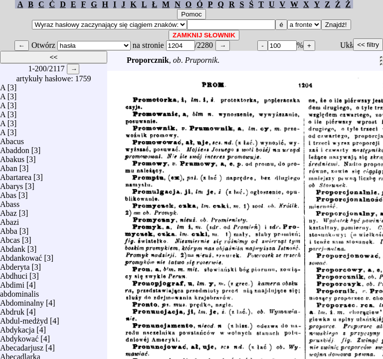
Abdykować (19, 336)
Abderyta (15, 264)
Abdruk (12, 309)
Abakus (12, 157)
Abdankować (21, 255)
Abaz (8, 210)
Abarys (11, 184)
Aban (8, 166)
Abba (8, 228)
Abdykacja (17, 327)
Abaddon (14, 148)
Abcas (10, 237)
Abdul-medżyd (24, 318)
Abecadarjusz (21, 345)
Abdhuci (13, 273)
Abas (8, 192)
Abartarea (15, 175)
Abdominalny (22, 300)
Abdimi (12, 282)
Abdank (12, 246)
